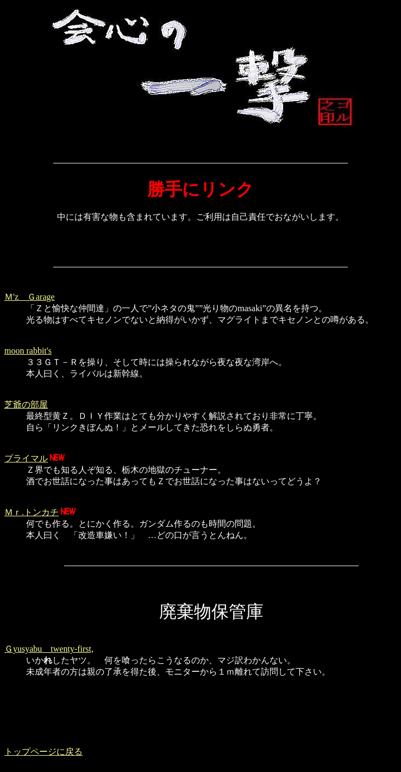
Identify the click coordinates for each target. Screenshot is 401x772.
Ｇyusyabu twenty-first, (48, 648)
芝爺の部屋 (26, 404)
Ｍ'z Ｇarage (29, 296)
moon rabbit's (28, 350)
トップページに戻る (43, 751)
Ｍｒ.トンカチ (31, 512)
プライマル (26, 458)
